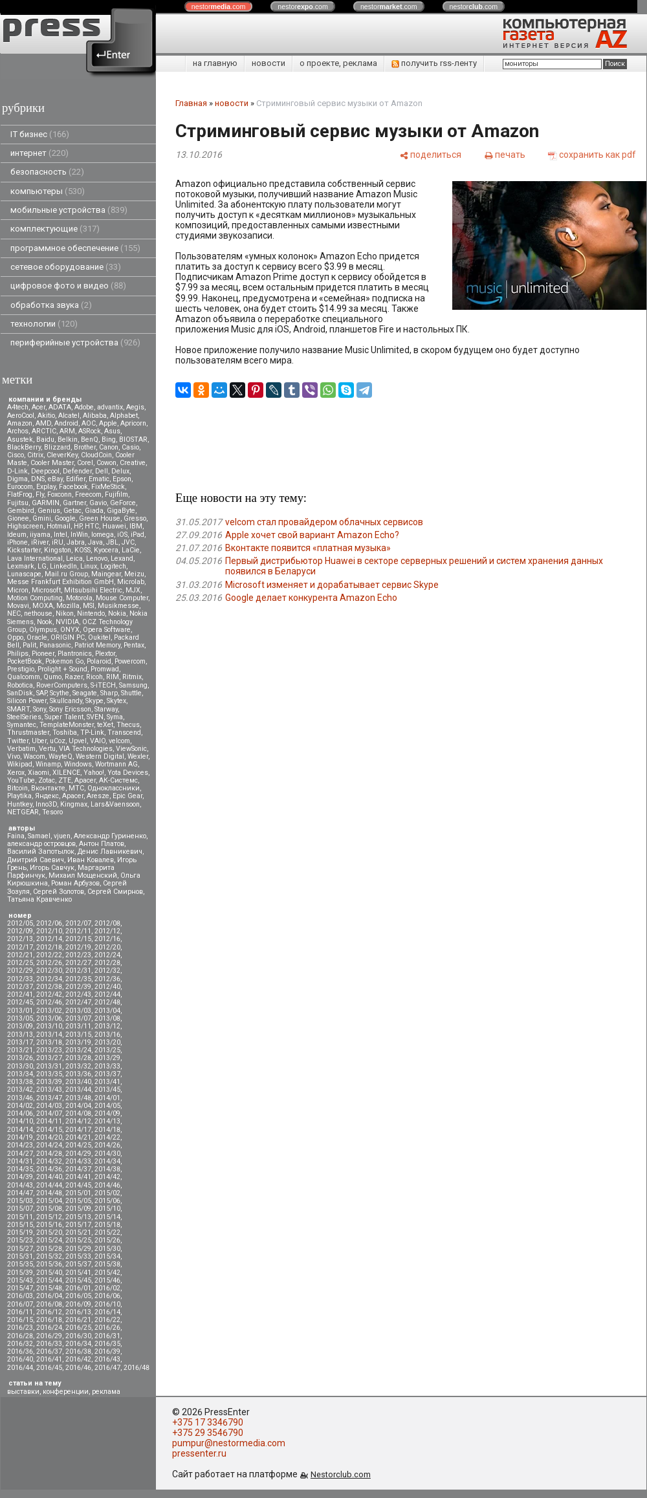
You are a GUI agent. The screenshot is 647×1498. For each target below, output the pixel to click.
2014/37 (78, 1169)
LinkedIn (63, 566)
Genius (49, 510)
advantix (110, 407)
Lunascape (24, 574)
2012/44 (107, 994)
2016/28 (20, 1336)
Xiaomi (38, 772)
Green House (99, 518)
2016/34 (78, 1344)
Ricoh (94, 677)
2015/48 (49, 1288)
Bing (109, 439)
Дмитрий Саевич (35, 860)
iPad (137, 534)
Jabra (76, 542)
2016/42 (78, 1359)
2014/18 (107, 1129)
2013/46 (20, 1098)
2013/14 (49, 1034)
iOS (122, 534)
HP (78, 526)
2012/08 (107, 923)
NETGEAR (23, 812)
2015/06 (107, 1201)
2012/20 (107, 947)
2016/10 (107, 1304)
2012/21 (20, 955)
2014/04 (78, 1106)
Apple (108, 423)
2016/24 (49, 1327)
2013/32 (78, 1066)
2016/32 (20, 1344)
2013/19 (78, 1042)
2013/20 (107, 1042)
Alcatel (69, 415)
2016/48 (136, 1367)
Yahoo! (93, 772)
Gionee (18, 518)
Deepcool (45, 471)
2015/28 (49, 1248)
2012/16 (107, 939)
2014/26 (107, 1145)
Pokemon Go (64, 661)
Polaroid (99, 661)
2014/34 (107, 1161)
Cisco (15, 455)
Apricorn (133, 423)
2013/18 (49, 1042)
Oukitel (99, 637)
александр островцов (41, 844)
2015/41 (78, 1272)
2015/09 (78, 1208)
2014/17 (78, 1129)
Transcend (124, 732)
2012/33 (20, 979)
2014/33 (78, 1161)
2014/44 (49, 1185)
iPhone (17, 542)
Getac (72, 510)
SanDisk (20, 693)
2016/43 (107, 1359)
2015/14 (107, 1217)
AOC (89, 423)
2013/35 (49, 1074)
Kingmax (73, 804)
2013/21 (20, 1050)
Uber (39, 741)
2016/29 (49, 1336)
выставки (23, 1391)
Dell (101, 471)
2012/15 (78, 939)
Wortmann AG (116, 764)
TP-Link (92, 732)
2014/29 (78, 1153)
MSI (88, 606)
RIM (112, 677)
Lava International (35, 558)
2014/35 (20, 1169)
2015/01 (78, 1193)
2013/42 (20, 1089)
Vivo (13, 756)
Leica (74, 558)
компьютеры (47, 191)
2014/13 (107, 1121)
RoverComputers (61, 685)
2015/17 (78, 1225)
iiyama (40, 534)
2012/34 (49, 979)
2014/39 (20, 1177)
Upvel (78, 741)
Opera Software (107, 629)
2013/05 (20, 1018)
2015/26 (107, 1240)
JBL (112, 542)
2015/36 (49, 1264)
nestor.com (219, 6)
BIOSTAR (133, 439)
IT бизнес (39, 134)
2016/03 (20, 1296)
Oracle (37, 637)
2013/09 (20, 1026)
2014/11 (49, 1121)
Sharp (109, 693)
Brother (85, 447)
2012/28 (107, 963)
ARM (67, 431)
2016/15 (20, 1320)
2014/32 (49, 1161)
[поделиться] (430, 154)
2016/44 (20, 1367)
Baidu (45, 439)
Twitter (17, 741)
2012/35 (78, 979)
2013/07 (78, 1018)
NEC (14, 613)
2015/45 (78, 1280)
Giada (94, 510)
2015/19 (20, 1232)
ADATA (60, 407)
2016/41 (49, 1359)
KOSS (82, 550)
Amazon (19, 423)
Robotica (20, 685)
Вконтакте (48, 788)
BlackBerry (24, 447)
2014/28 (49, 1153)
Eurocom (20, 487)
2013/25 (107, 1050)
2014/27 (20, 1153)
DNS (38, 479)
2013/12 (107, 1026)
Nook (44, 622)
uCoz (57, 741)
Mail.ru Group (66, 574)
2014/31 (20, 1161)
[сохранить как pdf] (592, 154)
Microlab (130, 582)
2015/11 (20, 1217)
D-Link (17, 471)
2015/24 (49, 1240)
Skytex (116, 701)
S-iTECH (103, 685)
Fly (40, 494)
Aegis (135, 407)
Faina (16, 836)
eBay (55, 479)
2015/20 (49, 1232)
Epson (122, 479)
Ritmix (132, 677)
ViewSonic (131, 748)
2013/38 (20, 1082)
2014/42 (107, 1177)
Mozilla (68, 606)
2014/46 (107, 1185)
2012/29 (20, 970)
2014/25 (78, 1145)
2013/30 (20, 1066)
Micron (17, 590)
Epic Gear (127, 796)
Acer (38, 407)
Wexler (137, 756)
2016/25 (78, 1327)
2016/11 (20, 1312)
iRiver (40, 542)
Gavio (98, 503)
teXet (105, 725)
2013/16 (107, 1034)
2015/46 (107, 1280)
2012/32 (107, 970)
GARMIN (46, 503)
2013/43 (49, 1089)
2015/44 (49, 1280)
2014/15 (49, 1129)
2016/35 (107, 1344)
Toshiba (64, 732)
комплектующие (55, 228)
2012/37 (20, 986)
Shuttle (131, 693)
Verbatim (21, 748)
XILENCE (66, 772)
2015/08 (49, 1208)
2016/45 (49, 1367)
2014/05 (107, 1106)
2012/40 (107, 986)
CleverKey (62, 455)
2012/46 (49, 1002)
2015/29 (78, 1248)
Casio (130, 447)
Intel (60, 534)
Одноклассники (113, 788)
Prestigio (20, 669)
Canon (108, 447)
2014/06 (20, 1113)
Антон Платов (101, 844)
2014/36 (49, 1169)
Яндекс (47, 796)
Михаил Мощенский (83, 875)
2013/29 (107, 1058)
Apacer (72, 796)
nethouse (38, 613)
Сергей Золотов (58, 891)
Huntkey (19, 804)
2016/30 (78, 1336)
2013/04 (107, 1010)
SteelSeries (24, 717)
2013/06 (49, 1018)
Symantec (21, 725)
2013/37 (107, 1074)
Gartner (74, 503)
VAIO (97, 741)
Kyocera (106, 550)
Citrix (35, 455)
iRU (57, 542)
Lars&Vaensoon (115, 804)
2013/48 (78, 1098)
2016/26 (107, 1327)
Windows (78, 764)
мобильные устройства (68, 210)
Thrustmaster (28, 732)
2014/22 (107, 1137)
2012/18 (49, 947)
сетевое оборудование (65, 267)
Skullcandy (66, 701)
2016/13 (78, 1312)
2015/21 (78, 1232)
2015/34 (107, 1256)
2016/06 (107, 1296)
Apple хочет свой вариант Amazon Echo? (312, 535)
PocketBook (24, 661)
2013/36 (78, 1074)
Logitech (113, 566)
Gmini (41, 518)
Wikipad (19, 764)
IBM (135, 526)
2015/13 (78, 1217)
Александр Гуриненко (110, 836)
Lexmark (20, 566)
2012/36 (107, 979)
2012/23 (78, 955)
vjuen (62, 836)
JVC (128, 542)
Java (95, 542)
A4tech (17, 407)
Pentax (134, 645)
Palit (29, 645)
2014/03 (49, 1106)
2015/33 (78, 1256)
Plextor (105, 653)
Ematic (99, 479)
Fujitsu (17, 503)
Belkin (68, 439)
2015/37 (78, 1264)
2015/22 (107, 1232)
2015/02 (107, 1193)
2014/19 (20, 1137)
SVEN (95, 717)
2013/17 (20, 1042)
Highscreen (25, 526)
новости (268, 63)
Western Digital (100, 756)
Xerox (16, 772)
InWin (79, 534)
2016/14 (107, 1312)
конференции (66, 1391)
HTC (92, 526)
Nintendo (91, 613)
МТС (76, 788)
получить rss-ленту (434, 63)
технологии (44, 324)
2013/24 (78, 1050)
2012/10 (49, 931)
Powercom (130, 661)
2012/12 (107, 931)
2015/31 (20, 1256)
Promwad (105, 669)
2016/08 (49, 1304)
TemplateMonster (66, 725)
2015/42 (107, 1272)
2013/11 (78, 1026)
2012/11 (78, 931)
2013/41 (107, 1082)
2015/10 (107, 1208)
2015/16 (49, 1225)
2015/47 (20, 1288)
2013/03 (78, 1010)
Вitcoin (17, 788)
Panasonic (55, 645)
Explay (46, 487)
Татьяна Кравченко (39, 899)
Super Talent (64, 717)
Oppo (15, 637)
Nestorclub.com (341, 1474)
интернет (39, 153)
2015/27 (20, 1248)
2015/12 (49, 1217)
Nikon (65, 613)
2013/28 (78, 1058)
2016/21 (78, 1320)
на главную (215, 63)
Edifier (75, 479)
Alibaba (95, 415)
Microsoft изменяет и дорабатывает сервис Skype (332, 585)
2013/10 (49, 1026)
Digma (17, 479)
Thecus (128, 725)
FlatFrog (19, 494)
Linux (88, 566)
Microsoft (46, 590)
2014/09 (107, 1113)
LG (42, 566)
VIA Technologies (86, 748)
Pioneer (43, 653)
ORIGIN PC (67, 637)
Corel (85, 463)
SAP (41, 693)
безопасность (47, 172)
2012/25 (20, 963)
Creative (133, 463)
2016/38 (78, 1351)
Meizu (134, 574)
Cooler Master (52, 463)
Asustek (20, 439)
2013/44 (78, 1089)
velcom (119, 741)
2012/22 (49, 955)
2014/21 (78, 1137)
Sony (39, 709)
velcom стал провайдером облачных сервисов (324, 522)
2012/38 (49, 986)
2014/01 (107, 1098)
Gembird (20, 510)
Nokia (117, 613)
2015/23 (20, 1240)
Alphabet (124, 415)
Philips (17, 653)
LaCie (131, 550)
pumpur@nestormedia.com (228, 1443)
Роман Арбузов (75, 883)
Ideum (17, 534)
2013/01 (20, 1010)
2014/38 (107, 1169)
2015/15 (20, 1225)
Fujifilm (116, 494)
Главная (191, 103)
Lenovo (96, 558)
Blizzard (57, 447)
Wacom (34, 756)
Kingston (57, 550)
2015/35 (20, 1264)
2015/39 (20, 1272)
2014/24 (49, 1145)
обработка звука (51, 305)
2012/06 (49, 923)
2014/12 (78, 1121)
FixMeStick (108, 487)
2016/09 (78, 1304)
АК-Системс (118, 780)
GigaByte (121, 510)
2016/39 (107, 1351)
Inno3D (46, 804)
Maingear (106, 574)
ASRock (89, 431)
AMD (43, 423)
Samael (39, 836)
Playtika (19, 796)
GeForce (123, 503)
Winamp (48, 764)
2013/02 (49, 1010)
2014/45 (78, 1185)
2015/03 (20, 1201)
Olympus (43, 629)
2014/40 (49, 1177)
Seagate (84, 693)
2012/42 (49, 994)
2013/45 (107, 1089)
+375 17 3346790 (207, 1422)
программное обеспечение (75, 248)
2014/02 (20, 1106)
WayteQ (60, 756)
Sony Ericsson (70, 709)
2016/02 (107, 1288)
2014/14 (20, 1129)
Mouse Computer (122, 598)
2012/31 (78, 970)
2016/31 (107, 1336)
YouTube (21, 780)
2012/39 (78, 986)
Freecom (88, 494)
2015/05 (78, 1201)
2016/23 (20, 1327)
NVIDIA (67, 622)
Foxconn (59, 494)
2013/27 (49, 1058)
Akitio (46, 415)
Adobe (84, 407)
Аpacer (85, 780)
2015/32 (49, 1256)
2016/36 (20, 1351)
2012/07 (78, 923)
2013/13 (20, 1034)
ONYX (70, 629)
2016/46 (78, 1367)
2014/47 (20, 1193)
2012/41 (20, 994)
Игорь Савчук (52, 867)
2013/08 (107, 1018)
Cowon (106, 463)
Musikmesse (118, 606)
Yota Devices (127, 772)
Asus (112, 431)
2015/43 (20, 1280)
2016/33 (49, 1344)
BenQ (89, 439)
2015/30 (107, 1248)
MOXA (42, 606)
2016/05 (78, 1296)
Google (65, 518)
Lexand (122, 558)
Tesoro (52, 812)
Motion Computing (35, 598)
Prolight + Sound (62, 669)
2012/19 (78, 947)
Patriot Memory (97, 645)
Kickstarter (24, 550)
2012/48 (107, 1002)
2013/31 (49, 1066)
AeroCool (20, 415)
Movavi (18, 606)
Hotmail (59, 526)
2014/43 (20, 1185)
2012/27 (78, 963)
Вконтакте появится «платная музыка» (308, 548)
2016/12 (49, 1312)
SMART (18, 709)
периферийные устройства (75, 342)
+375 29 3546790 (207, 1432)
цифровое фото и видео (68, 285)
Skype (94, 701)
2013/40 (78, 1082)
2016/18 (49, 1320)
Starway (106, 709)
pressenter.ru (199, 1453)
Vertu (47, 748)
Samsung (133, 685)
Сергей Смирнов (115, 891)
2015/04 (49, 1201)
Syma (115, 717)
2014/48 (49, 1193)
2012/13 (20, 939)
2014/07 (49, 1113)
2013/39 (49, 1082)
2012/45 (20, 1002)
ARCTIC (44, 431)
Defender (77, 471)
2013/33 (107, 1066)
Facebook (73, 487)
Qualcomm (23, 677)
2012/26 (49, 963)
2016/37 (49, 1351)
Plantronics (75, 653)
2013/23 (49, 1050)
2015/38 (107, 1264)
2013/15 (78, 1034)
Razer (74, 677)
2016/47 (107, 1367)
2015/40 (49, 1272)
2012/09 (20, 931)
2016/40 (20, 1359)
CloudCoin (96, 455)
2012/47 (78, 1002)
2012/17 (20, 947)
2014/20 (49, 1137)
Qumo (52, 677)
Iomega (102, 534)
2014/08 (78, 1113)
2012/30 (49, 970)
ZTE (64, 780)
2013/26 (20, 1058)
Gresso (135, 518)
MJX (133, 590)
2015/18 (107, 1225)
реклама (106, 1391)
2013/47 (49, 1098)
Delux (120, 471)
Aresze (98, 796)
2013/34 (20, 1074)
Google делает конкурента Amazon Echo (311, 597)
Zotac (46, 780)
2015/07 (20, 1208)
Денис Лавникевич (110, 851)
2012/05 (20, 923)
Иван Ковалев (90, 860)
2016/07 (20, 1304)
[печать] (505, 154)
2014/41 (78, 1177)
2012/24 (107, 955)
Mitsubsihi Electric (93, 590)
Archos (17, 431)
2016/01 (78, 1288)
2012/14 (49, 939)
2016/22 (107, 1320)
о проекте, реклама (338, 63)
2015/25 (78, 1240)
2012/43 (78, 994)
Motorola (79, 598)
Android (66, 423)
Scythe (59, 693)
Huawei (114, 526)
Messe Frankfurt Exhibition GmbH (60, 582)
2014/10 (20, 1121)
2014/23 (20, 1145)
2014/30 (107, 1153)
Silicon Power (27, 701)
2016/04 (49, 1296)
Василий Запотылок (40, 851)
